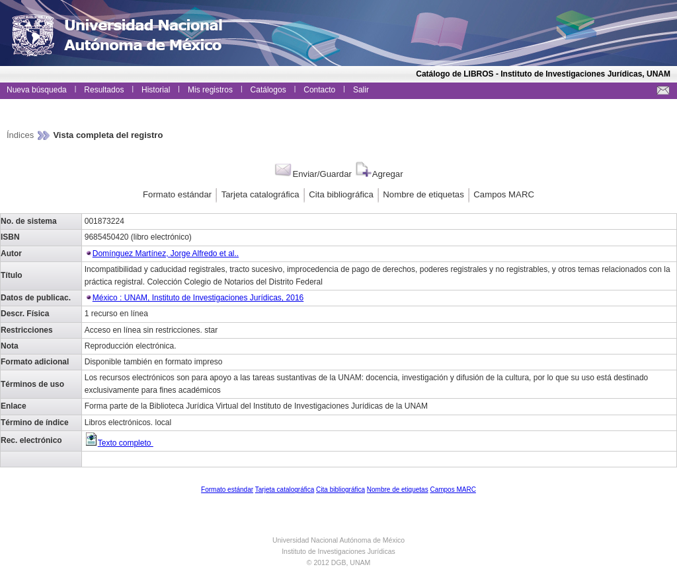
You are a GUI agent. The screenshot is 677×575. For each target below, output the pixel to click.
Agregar (378, 174)
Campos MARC (503, 194)
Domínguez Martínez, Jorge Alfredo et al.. (166, 253)
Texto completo (119, 443)
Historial (155, 89)
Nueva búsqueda (37, 89)
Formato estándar (177, 194)
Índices (21, 135)
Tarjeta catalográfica (260, 194)
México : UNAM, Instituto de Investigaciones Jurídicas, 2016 (198, 297)
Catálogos (268, 89)
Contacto (319, 89)
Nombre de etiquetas (423, 194)
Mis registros (210, 89)
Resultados (104, 89)
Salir (361, 89)
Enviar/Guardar (312, 174)
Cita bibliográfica (341, 194)
